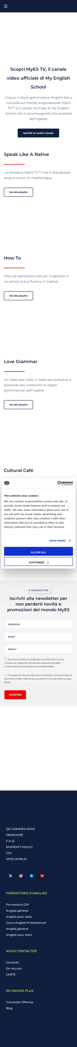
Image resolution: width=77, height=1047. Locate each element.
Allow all (38, 552)
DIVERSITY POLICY (19, 847)
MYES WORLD (16, 859)
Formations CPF (17, 904)
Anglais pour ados (19, 916)
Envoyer (15, 694)
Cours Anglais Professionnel (26, 922)
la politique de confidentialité (38, 666)
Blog (9, 1008)
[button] (38, 133)
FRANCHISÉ (14, 835)
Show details (57, 540)
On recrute (14, 968)
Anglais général (17, 910)
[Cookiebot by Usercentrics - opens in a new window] (57, 483)
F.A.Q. (10, 841)
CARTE (11, 974)
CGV (9, 853)
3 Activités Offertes (19, 1002)
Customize (39, 562)
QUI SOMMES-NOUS (20, 829)
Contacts (12, 962)
